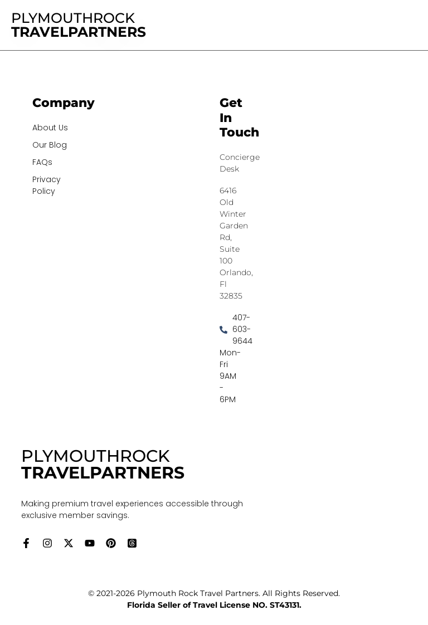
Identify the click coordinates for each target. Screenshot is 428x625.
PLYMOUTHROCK (78, 24)
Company (63, 102)
